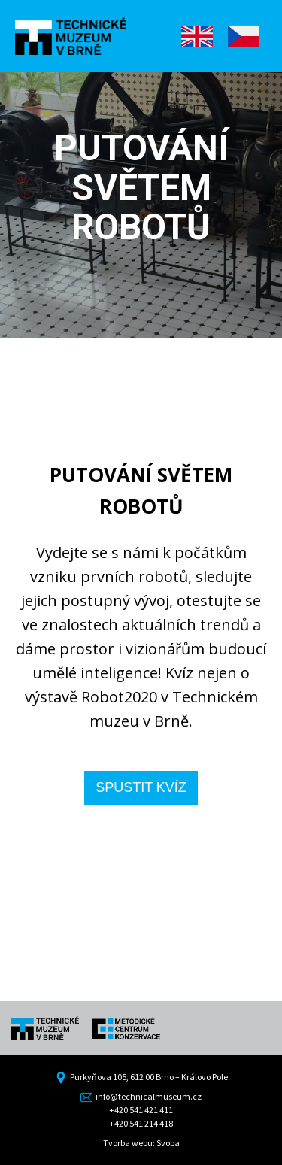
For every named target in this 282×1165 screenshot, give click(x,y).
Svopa (168, 1142)
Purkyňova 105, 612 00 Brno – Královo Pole (141, 1076)
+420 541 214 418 (141, 1123)
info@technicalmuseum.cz (141, 1096)
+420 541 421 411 (141, 1109)
